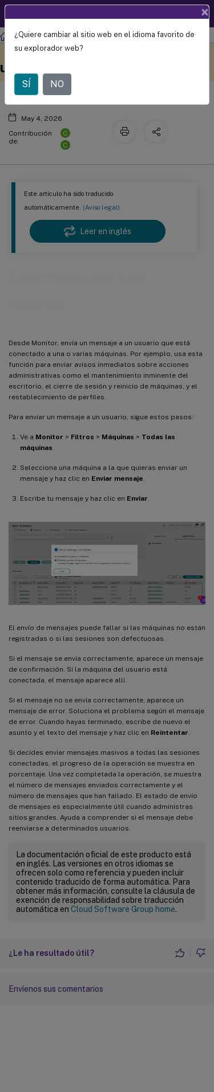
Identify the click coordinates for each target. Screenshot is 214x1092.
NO (57, 84)
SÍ (26, 84)
